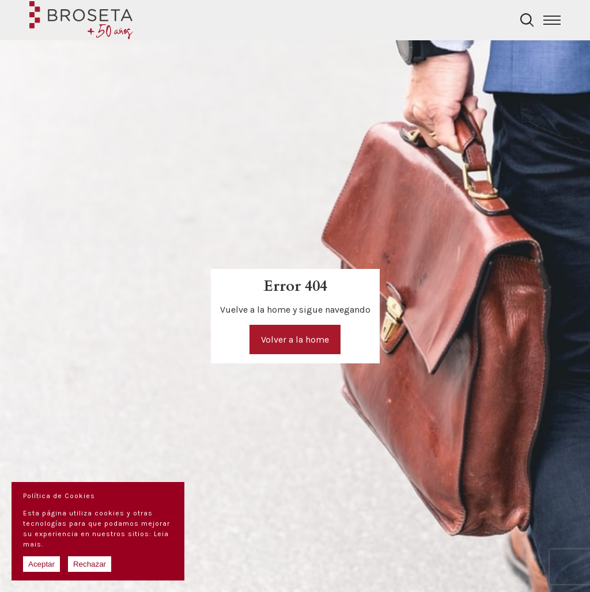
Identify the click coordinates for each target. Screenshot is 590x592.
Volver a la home (295, 339)
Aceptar (41, 564)
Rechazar (89, 564)
